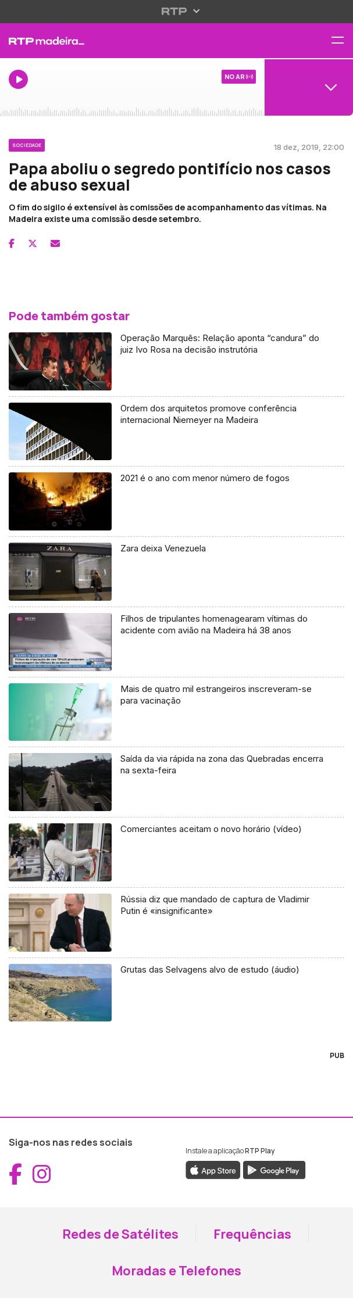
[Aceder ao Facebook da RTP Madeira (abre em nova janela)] (15, 1174)
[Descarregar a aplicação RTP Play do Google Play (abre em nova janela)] (274, 1169)
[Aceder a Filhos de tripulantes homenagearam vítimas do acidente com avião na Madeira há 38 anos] (176, 642)
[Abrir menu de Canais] (309, 87)
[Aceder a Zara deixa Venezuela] (176, 572)
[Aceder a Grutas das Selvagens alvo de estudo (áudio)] (176, 993)
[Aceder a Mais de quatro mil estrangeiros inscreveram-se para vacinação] (176, 712)
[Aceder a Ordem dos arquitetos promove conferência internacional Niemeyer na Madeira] (176, 432)
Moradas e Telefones (176, 1270)
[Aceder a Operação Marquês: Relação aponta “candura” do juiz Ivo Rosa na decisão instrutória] (176, 362)
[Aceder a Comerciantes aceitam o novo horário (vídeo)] (176, 852)
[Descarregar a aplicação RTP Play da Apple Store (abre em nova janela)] (213, 1169)
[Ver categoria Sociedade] (27, 143)
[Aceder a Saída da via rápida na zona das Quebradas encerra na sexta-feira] (176, 782)
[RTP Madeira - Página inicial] (118, 40)
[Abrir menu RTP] (176, 11)
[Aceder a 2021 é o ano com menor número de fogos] (176, 502)
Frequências (252, 1234)
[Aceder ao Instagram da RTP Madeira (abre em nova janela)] (42, 1174)
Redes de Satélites (120, 1234)
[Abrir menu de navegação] (342, 41)
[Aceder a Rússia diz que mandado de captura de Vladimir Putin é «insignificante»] (176, 923)
